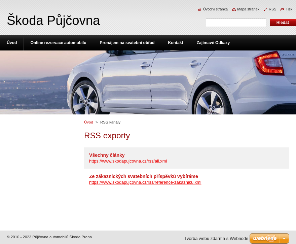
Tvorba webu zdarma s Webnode (216, 238)
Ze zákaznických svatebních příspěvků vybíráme (143, 176)
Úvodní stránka (215, 9)
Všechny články (107, 155)
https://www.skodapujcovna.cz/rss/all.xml (128, 161)
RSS (272, 9)
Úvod (88, 122)
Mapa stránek (248, 9)
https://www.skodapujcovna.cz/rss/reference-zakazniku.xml (145, 182)
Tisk (289, 9)
